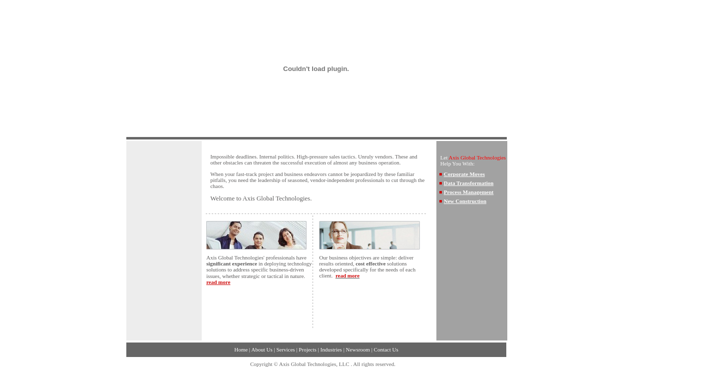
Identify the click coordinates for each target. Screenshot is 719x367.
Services (285, 349)
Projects (307, 349)
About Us (261, 349)
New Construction (465, 201)
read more (218, 282)
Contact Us (386, 349)
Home (241, 349)
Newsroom (358, 349)
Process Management (469, 192)
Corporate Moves (464, 174)
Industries (331, 349)
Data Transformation (469, 183)
